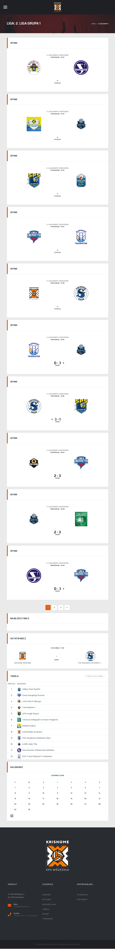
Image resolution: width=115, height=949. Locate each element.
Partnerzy (82, 900)
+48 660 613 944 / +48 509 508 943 (25, 916)
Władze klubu (49, 905)
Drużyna (46, 895)
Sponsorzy (82, 895)
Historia (46, 900)
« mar (11, 816)
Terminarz (47, 919)
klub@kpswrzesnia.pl (22, 907)
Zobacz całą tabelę (94, 676)
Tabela (45, 909)
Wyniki (45, 914)
